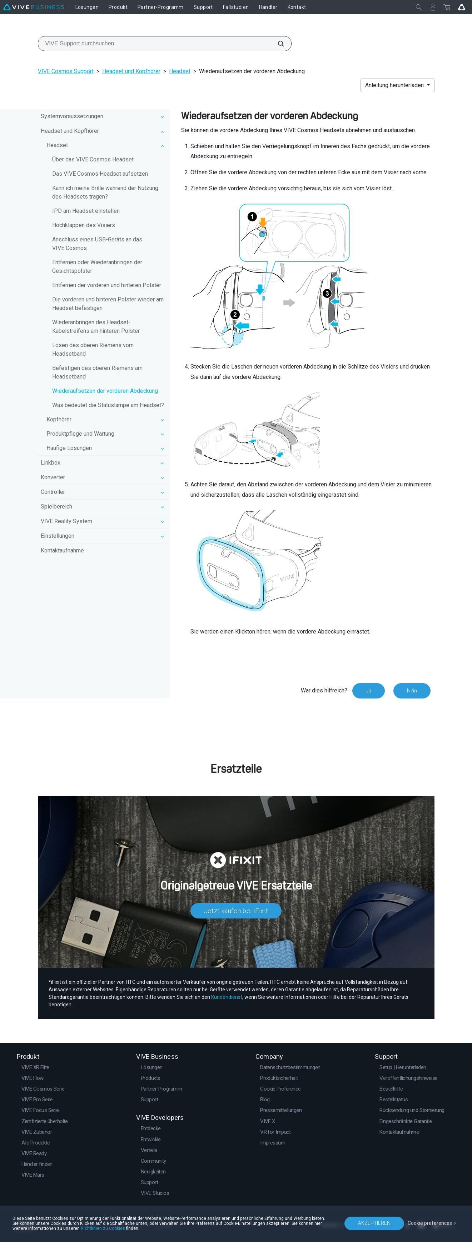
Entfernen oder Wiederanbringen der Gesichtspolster (97, 266)
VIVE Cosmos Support (66, 71)
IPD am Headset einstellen (86, 210)
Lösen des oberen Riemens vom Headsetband (93, 349)
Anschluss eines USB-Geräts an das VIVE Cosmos (97, 243)
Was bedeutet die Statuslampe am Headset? (108, 405)
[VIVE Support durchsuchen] (277, 43)
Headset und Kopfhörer (131, 71)
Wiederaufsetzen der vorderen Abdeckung (105, 390)
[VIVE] (33, 7)
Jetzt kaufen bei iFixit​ (236, 911)
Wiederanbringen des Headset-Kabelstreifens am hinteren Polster (96, 326)
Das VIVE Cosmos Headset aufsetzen (100, 173)
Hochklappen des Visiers (83, 225)
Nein (412, 690)
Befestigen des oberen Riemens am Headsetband (97, 372)
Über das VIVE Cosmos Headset (93, 159)
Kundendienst (226, 997)
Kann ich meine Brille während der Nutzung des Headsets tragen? (105, 192)
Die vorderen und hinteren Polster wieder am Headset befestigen (108, 303)
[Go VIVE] (461, 7)
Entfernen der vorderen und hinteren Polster (106, 285)
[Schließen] (419, 7)
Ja (368, 690)
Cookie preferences (430, 1223)
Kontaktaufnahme (62, 550)
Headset (179, 71)
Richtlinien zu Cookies (103, 1228)
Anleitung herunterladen (395, 85)
